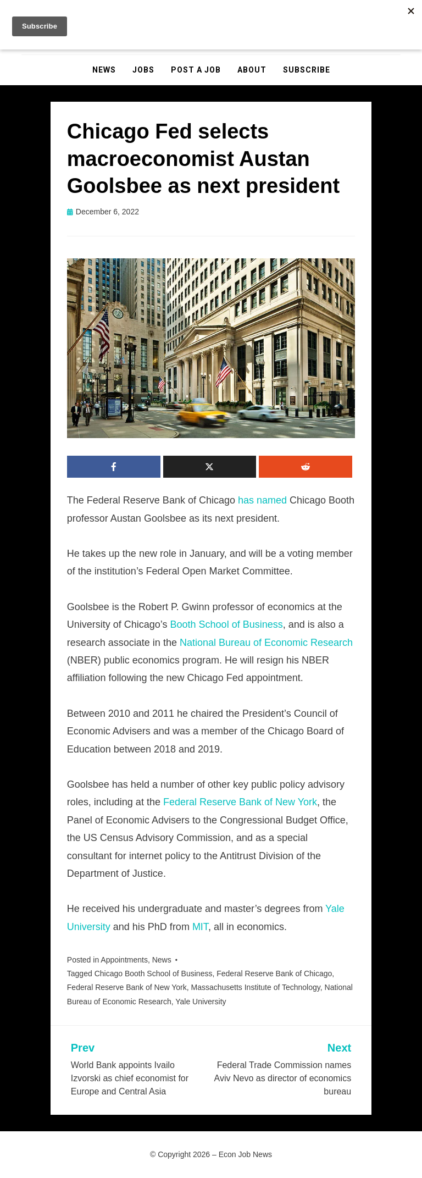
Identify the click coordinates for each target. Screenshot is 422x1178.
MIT (200, 926)
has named (262, 500)
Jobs (143, 69)
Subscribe (306, 69)
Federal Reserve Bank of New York (240, 802)
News (104, 69)
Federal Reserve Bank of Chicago (274, 973)
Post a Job (196, 69)
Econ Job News (245, 1154)
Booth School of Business (226, 624)
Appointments (124, 959)
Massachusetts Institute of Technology (255, 987)
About (251, 69)
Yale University (200, 1001)
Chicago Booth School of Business (154, 973)
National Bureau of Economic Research (266, 642)
